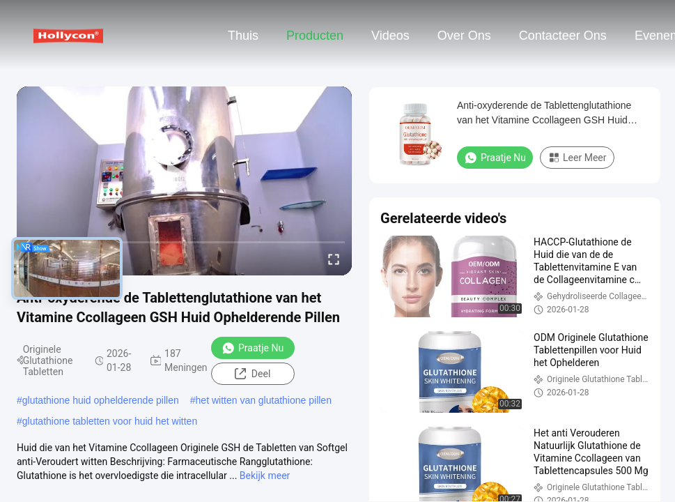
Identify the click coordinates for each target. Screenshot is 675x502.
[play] (184, 180)
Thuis (243, 36)
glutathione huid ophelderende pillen (100, 400)
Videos (390, 36)
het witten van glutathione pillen (264, 400)
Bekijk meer (265, 475)
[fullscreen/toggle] (334, 258)
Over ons (464, 36)
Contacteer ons (563, 36)
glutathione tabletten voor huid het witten (109, 421)
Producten (314, 36)
